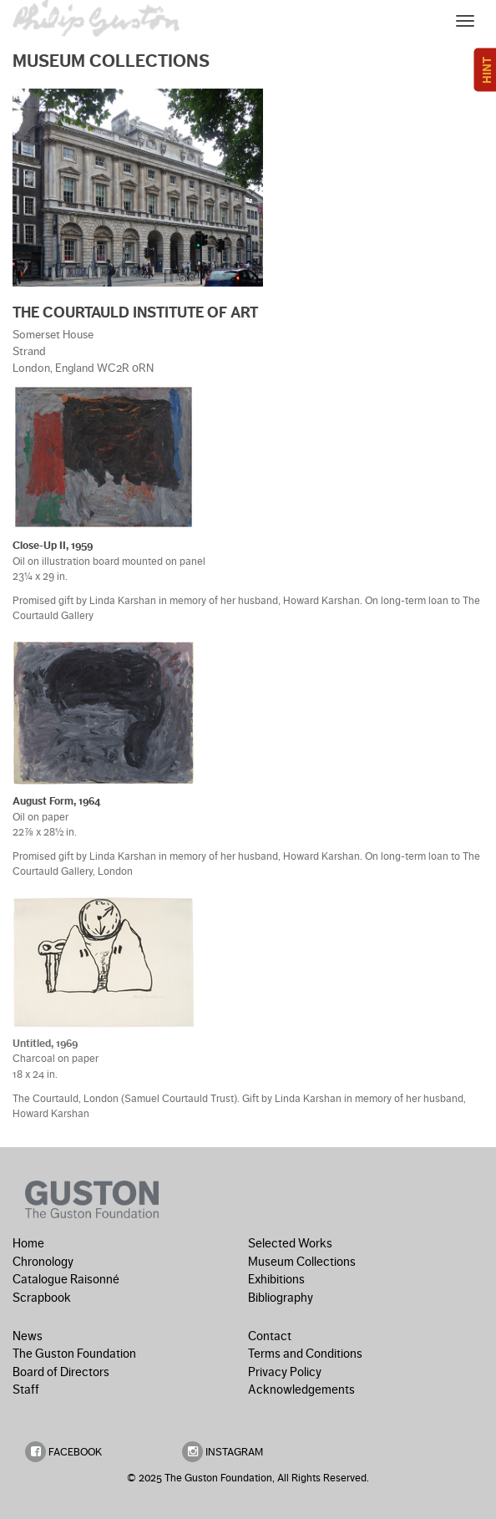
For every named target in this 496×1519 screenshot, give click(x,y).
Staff (26, 1389)
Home (28, 1243)
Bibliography (280, 1297)
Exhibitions (276, 1279)
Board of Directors (61, 1371)
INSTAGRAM (222, 1451)
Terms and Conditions (305, 1353)
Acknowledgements (301, 1389)
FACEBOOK (63, 1451)
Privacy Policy (284, 1371)
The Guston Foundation (74, 1353)
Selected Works (290, 1243)
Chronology (43, 1261)
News (28, 1336)
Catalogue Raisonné (66, 1279)
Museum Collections (302, 1261)
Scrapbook (42, 1297)
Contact (269, 1336)
